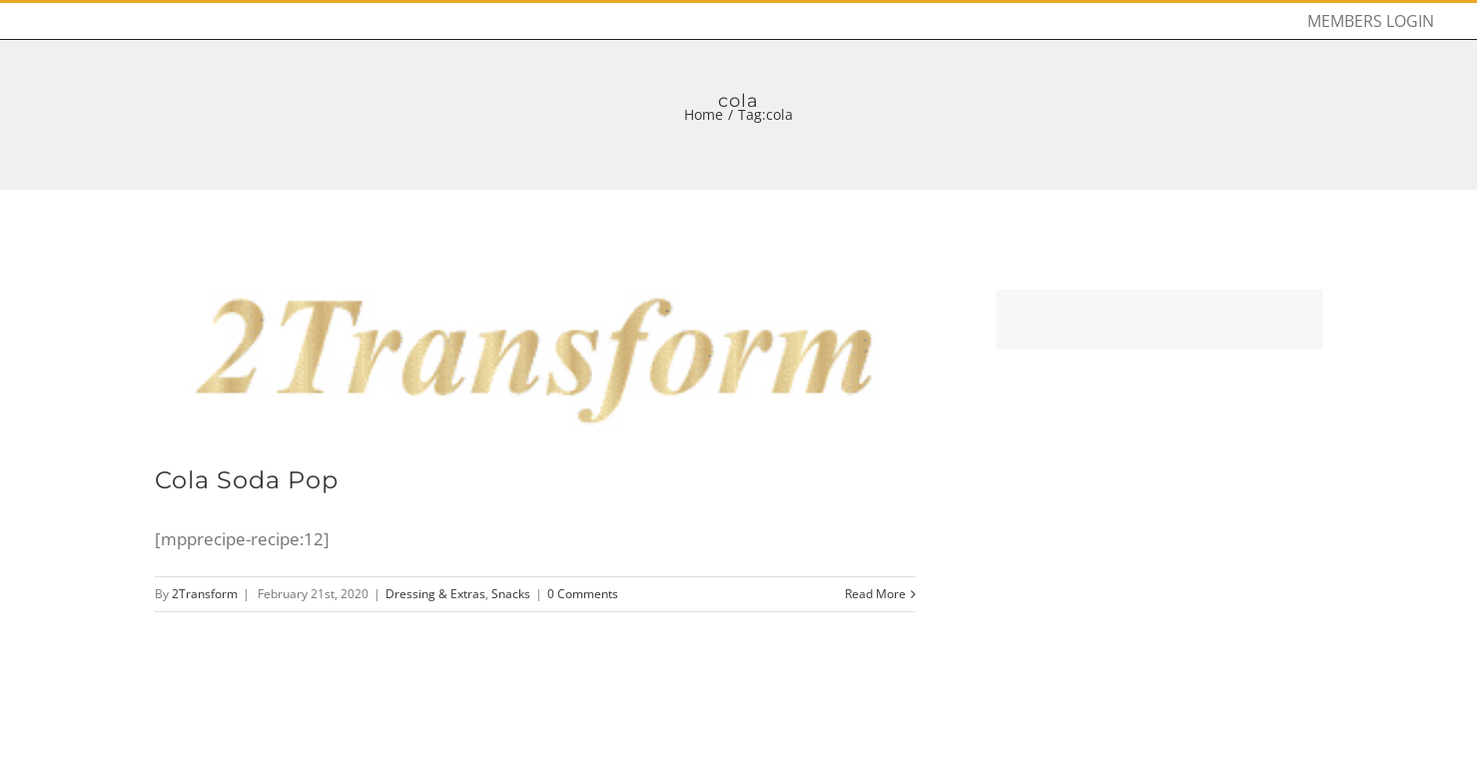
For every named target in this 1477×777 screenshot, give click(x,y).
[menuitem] (1370, 20)
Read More (875, 593)
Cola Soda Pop (247, 479)
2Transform (205, 593)
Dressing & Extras (435, 593)
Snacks (510, 593)
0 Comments (582, 593)
